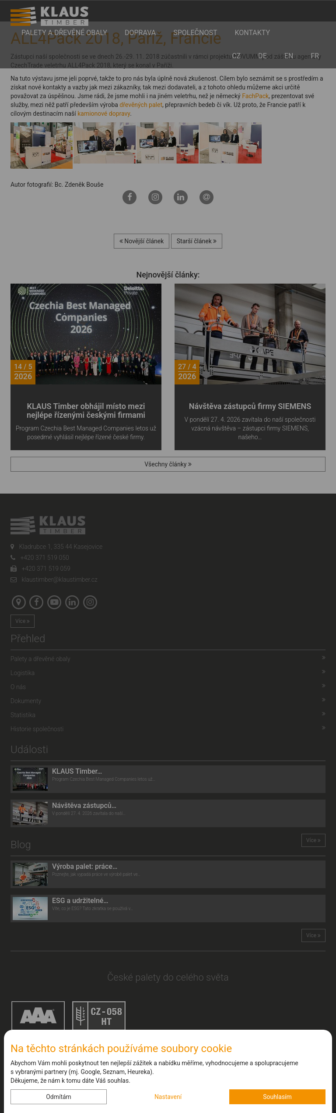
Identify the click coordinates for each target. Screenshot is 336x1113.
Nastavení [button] (168, 1096)
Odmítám (58, 1096)
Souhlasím (277, 1096)
